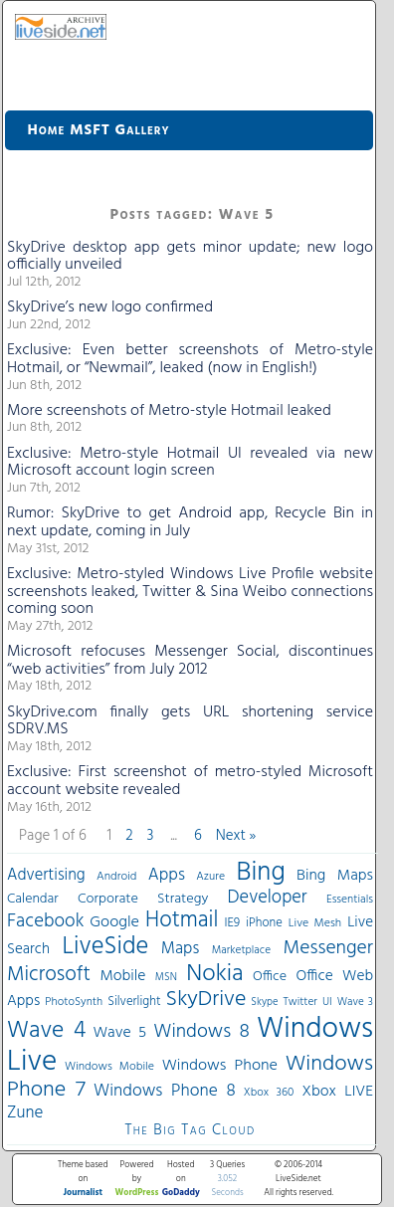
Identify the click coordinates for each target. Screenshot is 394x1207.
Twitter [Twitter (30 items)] (300, 1002)
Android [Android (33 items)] (116, 877)
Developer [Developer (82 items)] (267, 898)
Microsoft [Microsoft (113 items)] (49, 974)
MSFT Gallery (119, 130)
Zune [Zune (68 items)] (25, 1113)
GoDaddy (181, 1193)
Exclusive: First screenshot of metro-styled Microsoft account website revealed (190, 781)
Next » (236, 836)
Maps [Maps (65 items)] (180, 948)
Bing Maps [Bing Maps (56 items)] (334, 876)
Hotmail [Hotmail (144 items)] (181, 920)
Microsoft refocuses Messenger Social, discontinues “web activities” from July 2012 (190, 661)
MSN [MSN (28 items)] (166, 977)
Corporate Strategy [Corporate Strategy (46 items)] (143, 899)
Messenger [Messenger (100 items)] (328, 948)
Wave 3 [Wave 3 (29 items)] (355, 1002)
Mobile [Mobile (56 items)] (122, 976)
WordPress (137, 1193)
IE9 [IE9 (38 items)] (232, 922)
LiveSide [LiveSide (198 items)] (105, 946)
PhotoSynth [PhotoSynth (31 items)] (73, 1002)
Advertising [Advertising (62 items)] (46, 876)
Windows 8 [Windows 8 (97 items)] (201, 1032)
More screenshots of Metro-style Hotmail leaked (169, 411)
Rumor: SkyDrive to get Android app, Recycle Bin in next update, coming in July (190, 522)
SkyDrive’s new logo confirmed (110, 307)
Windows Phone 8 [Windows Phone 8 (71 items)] (165, 1091)
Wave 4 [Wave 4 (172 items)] (46, 1031)
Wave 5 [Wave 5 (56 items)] (119, 1033)
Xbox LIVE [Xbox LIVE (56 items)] (337, 1092)
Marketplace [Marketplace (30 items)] (241, 950)
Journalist (83, 1193)
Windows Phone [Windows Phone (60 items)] (220, 1066)
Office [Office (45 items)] (270, 976)
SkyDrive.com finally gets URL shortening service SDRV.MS (190, 721)
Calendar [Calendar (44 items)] (33, 899)
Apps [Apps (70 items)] (166, 875)
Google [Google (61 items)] (114, 922)
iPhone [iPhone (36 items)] (264, 923)
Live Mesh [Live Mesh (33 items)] (315, 923)
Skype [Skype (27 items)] (264, 1002)
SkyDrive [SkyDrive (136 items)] (206, 999)
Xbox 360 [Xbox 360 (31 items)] (269, 1093)
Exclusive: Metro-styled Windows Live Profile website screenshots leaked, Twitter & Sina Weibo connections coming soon (190, 591)
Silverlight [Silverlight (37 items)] (133, 1002)
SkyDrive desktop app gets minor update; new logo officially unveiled (190, 257)
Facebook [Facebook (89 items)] (45, 921)
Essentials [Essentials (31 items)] (349, 899)
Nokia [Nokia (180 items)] (214, 974)
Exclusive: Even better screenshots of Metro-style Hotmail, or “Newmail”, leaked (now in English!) (190, 359)
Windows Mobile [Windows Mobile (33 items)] (109, 1067)
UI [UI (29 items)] (327, 1002)
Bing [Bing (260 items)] (261, 873)
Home (47, 130)
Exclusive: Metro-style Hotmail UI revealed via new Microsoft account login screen (190, 463)
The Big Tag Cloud (189, 1130)
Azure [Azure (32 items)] (210, 877)
